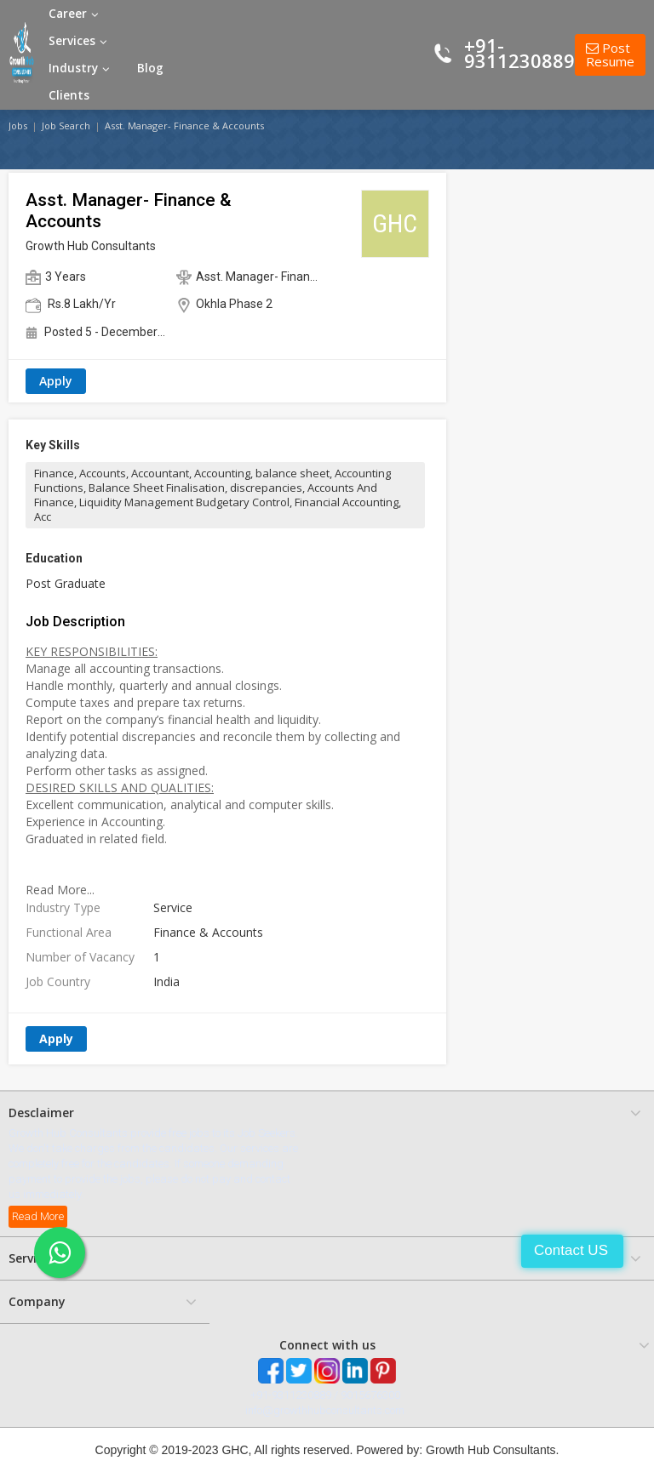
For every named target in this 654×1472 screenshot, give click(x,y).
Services (78, 40)
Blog (150, 68)
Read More (38, 1216)
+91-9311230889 (519, 52)
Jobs (18, 125)
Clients (69, 95)
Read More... (60, 889)
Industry (79, 68)
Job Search (66, 125)
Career (74, 13)
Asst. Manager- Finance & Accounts (184, 125)
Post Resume (610, 55)
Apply (55, 381)
